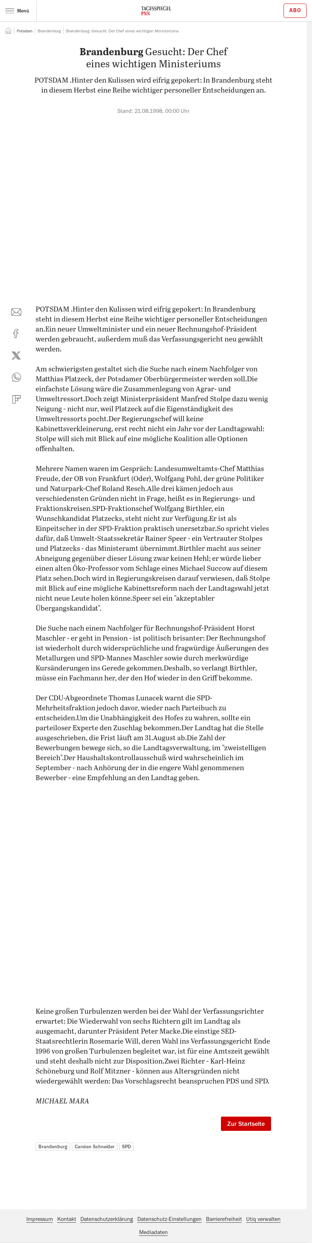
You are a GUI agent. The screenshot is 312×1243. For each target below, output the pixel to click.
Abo (295, 10)
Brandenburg (52, 1146)
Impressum (39, 1219)
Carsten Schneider (95, 1146)
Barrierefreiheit (224, 1219)
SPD (126, 1146)
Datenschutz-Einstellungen (169, 1219)
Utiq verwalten (263, 1219)
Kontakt (66, 1219)
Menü (17, 10)
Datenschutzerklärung (106, 1219)
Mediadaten (153, 1232)
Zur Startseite (246, 1124)
